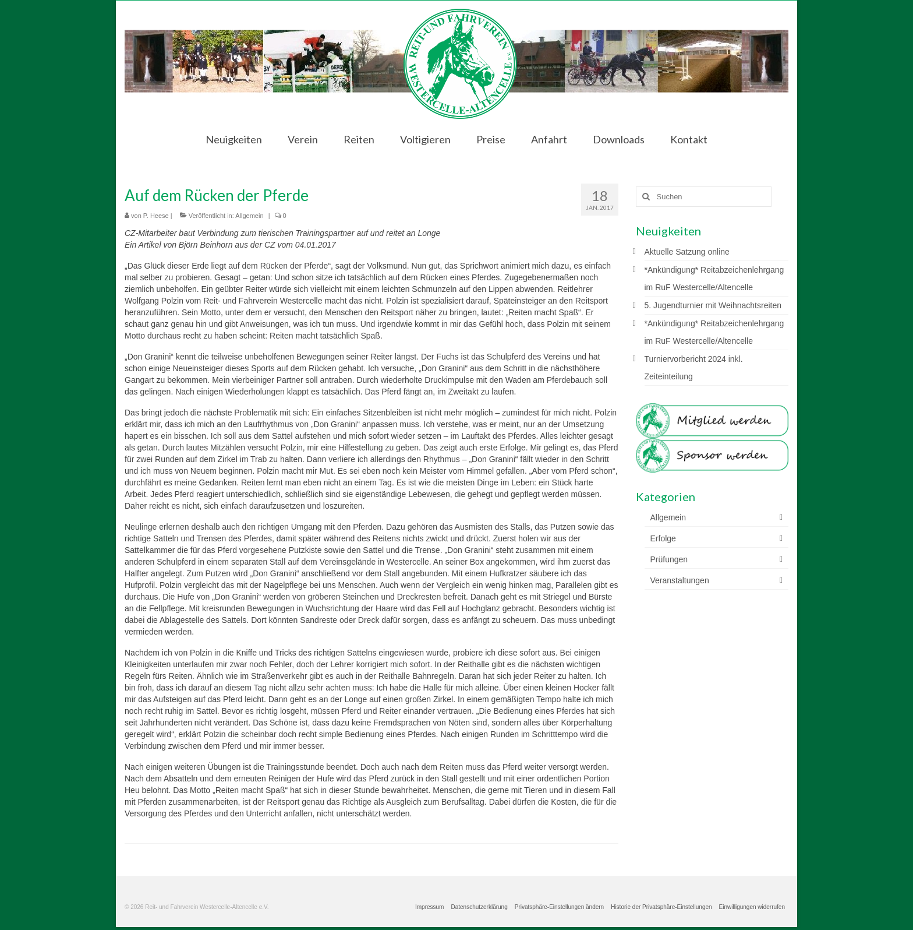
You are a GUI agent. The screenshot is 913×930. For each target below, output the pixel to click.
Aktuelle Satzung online (687, 251)
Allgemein (249, 215)
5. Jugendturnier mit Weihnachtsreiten (713, 305)
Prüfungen (669, 559)
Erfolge (663, 538)
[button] (559, 907)
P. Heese (156, 215)
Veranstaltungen (679, 580)
